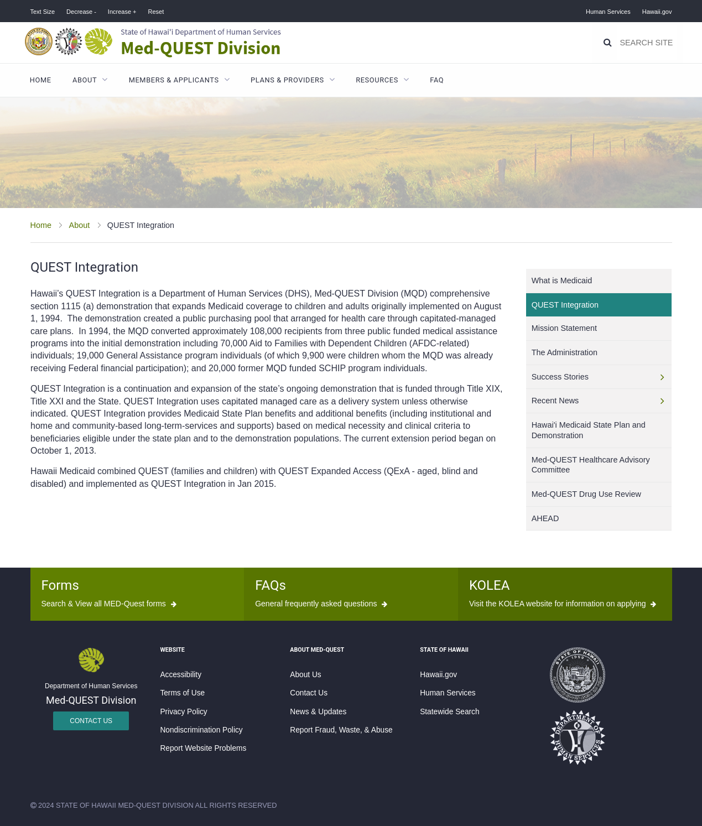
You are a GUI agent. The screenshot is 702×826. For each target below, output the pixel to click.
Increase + (122, 11)
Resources (377, 80)
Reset (156, 11)
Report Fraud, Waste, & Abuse (341, 730)
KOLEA (489, 585)
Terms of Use (182, 693)
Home (40, 80)
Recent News (555, 400)
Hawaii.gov (657, 11)
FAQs (270, 585)
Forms (60, 585)
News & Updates (318, 712)
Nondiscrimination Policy (201, 730)
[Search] (608, 43)
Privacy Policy (183, 712)
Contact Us (91, 721)
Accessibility (180, 675)
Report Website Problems (203, 748)
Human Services (608, 11)
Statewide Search (449, 712)
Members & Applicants (174, 80)
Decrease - (81, 11)
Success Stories (560, 376)
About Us (305, 675)
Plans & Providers (287, 80)
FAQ (437, 80)
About (84, 80)
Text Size (42, 11)
